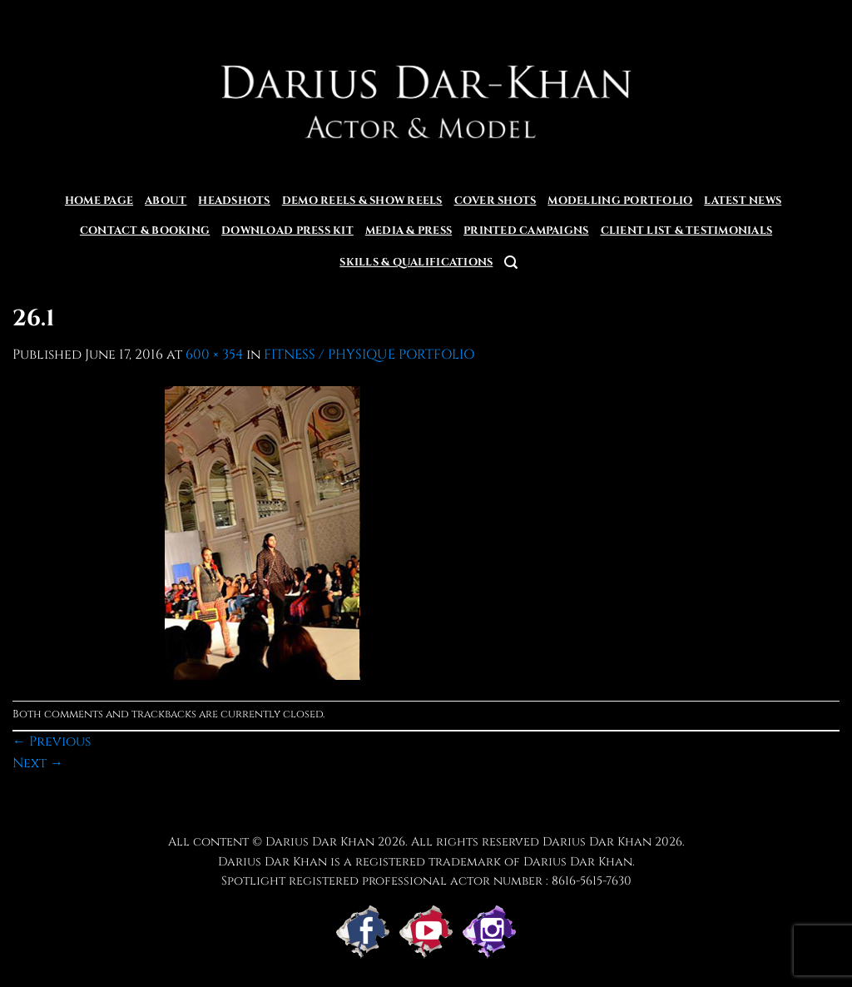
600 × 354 (214, 354)
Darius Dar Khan (596, 842)
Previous (51, 741)
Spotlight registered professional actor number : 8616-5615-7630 (426, 881)
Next (37, 763)
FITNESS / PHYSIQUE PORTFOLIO (369, 354)
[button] (511, 262)
